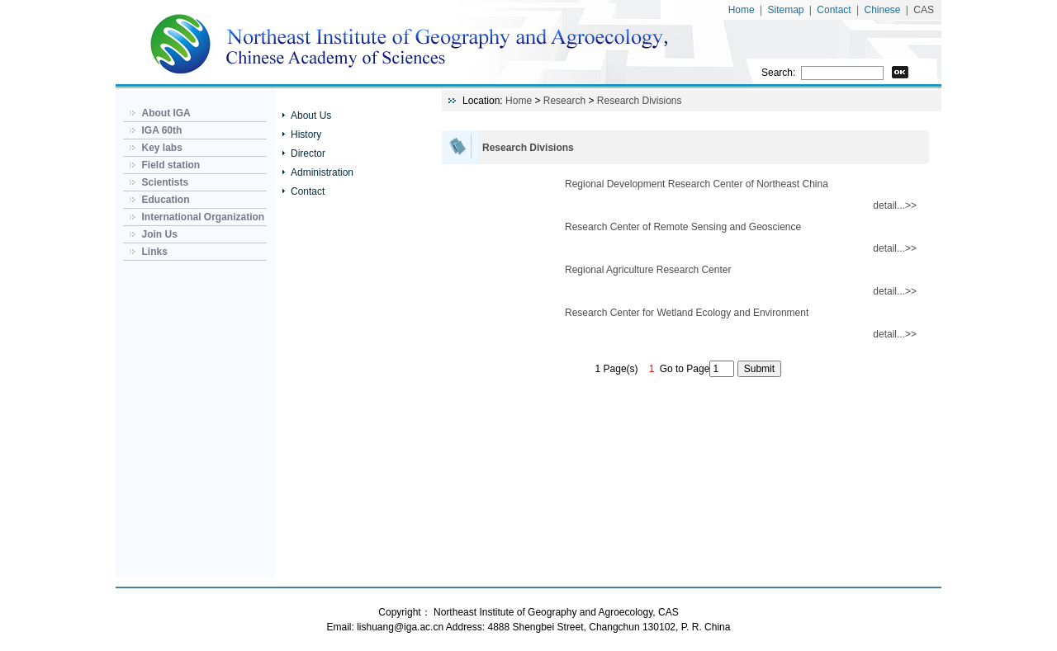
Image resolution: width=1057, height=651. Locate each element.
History (306, 134)
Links (154, 251)
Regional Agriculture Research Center (648, 270)
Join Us (159, 234)
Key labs (161, 147)
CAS (923, 10)
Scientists (164, 182)
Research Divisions (639, 100)
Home (741, 10)
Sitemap (786, 10)
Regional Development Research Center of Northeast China (696, 184)
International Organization (202, 217)
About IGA (165, 113)
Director (308, 153)
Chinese (882, 10)
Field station (170, 165)
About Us (311, 115)
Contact (834, 10)
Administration (322, 172)
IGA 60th (161, 130)
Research (564, 100)
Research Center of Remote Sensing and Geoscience (683, 227)
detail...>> (895, 205)
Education (165, 199)
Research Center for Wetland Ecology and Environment (686, 312)
